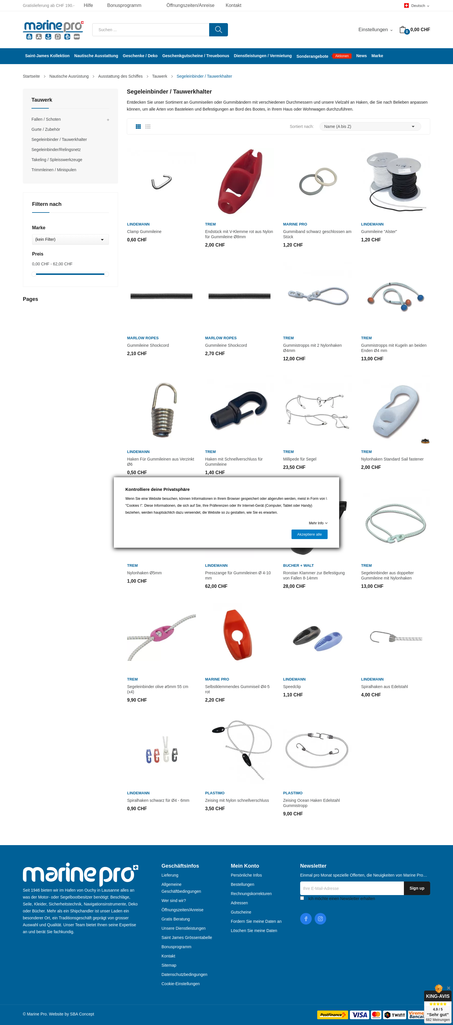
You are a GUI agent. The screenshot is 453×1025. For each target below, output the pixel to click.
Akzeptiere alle (309, 534)
